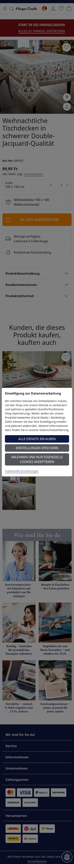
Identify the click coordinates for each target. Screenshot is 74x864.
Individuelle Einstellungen (22, 471)
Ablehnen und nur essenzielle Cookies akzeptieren (37, 459)
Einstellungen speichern (37, 448)
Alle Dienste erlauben (37, 439)
